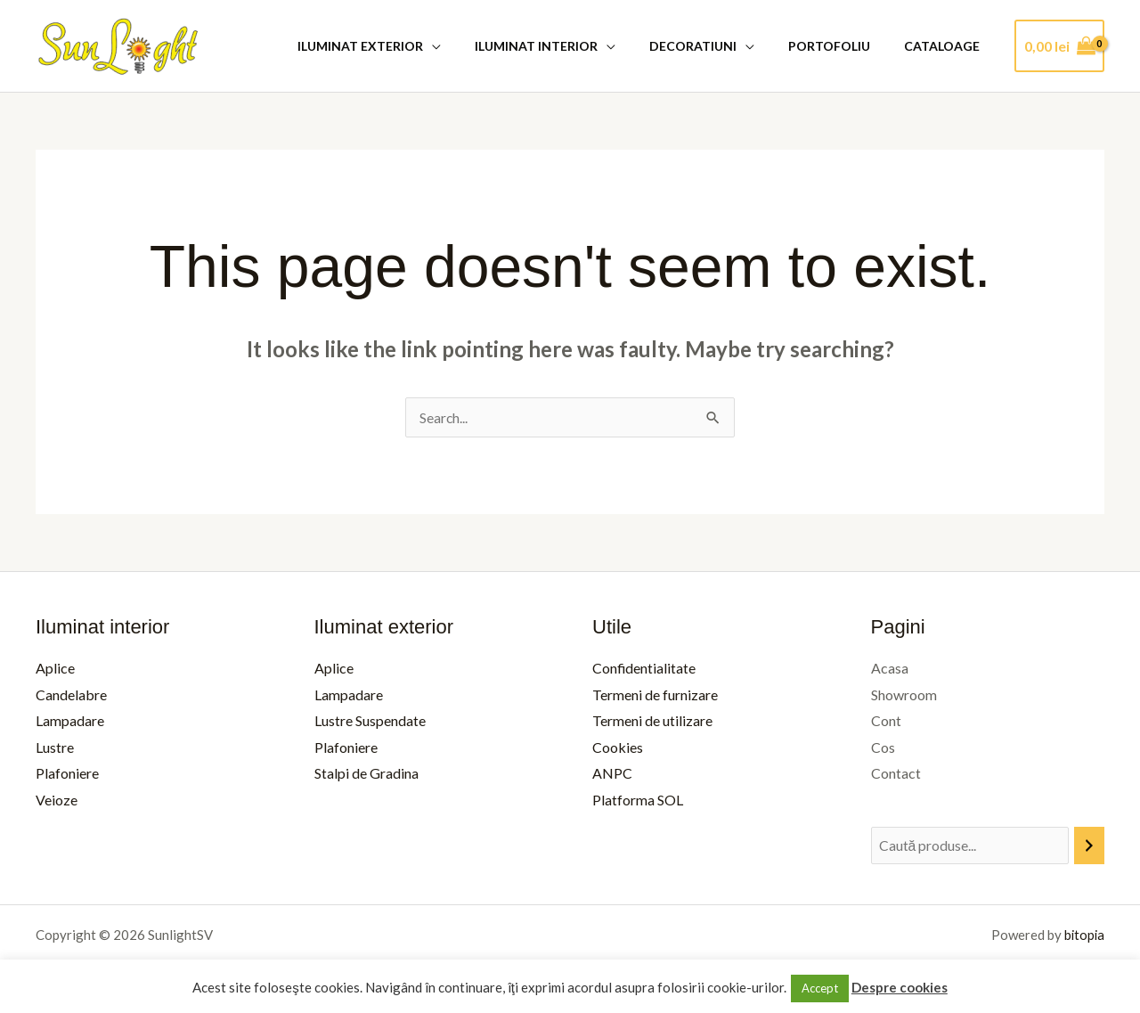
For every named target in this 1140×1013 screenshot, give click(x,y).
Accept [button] (820, 988)
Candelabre (71, 694)
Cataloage (946, 45)
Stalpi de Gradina (366, 773)
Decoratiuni (715, 45)
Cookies (617, 747)
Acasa (889, 667)
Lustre (55, 747)
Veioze (56, 800)
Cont (886, 721)
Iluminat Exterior (400, 45)
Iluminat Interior (567, 45)
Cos (883, 747)
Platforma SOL (637, 800)
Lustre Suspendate (370, 721)
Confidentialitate (644, 667)
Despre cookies (899, 987)
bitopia (1083, 935)
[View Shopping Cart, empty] (1059, 46)
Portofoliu (843, 45)
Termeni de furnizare (655, 694)
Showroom (904, 694)
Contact (896, 773)
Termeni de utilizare (652, 721)
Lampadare (70, 721)
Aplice (55, 667)
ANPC (612, 773)
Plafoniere (67, 773)
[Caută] (1089, 847)
